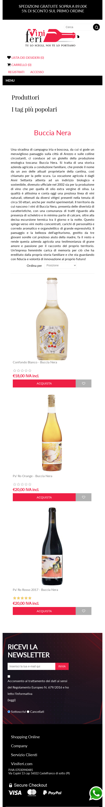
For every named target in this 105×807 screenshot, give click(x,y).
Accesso (37, 72)
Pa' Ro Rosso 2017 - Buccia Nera (35, 589)
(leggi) (12, 700)
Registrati (16, 72)
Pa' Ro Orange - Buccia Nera (32, 476)
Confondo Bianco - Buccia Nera (35, 362)
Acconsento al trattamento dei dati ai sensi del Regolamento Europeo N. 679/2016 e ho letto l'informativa (38, 687)
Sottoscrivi (18, 712)
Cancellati (37, 712)
